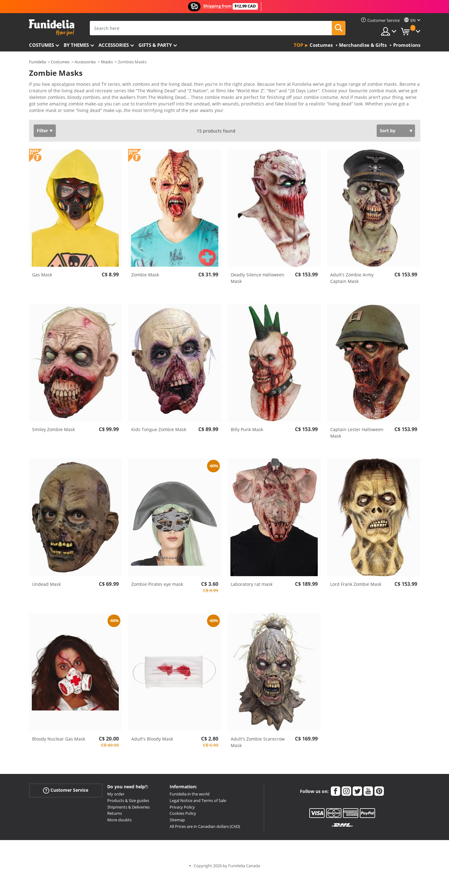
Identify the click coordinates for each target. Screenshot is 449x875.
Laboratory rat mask (252, 584)
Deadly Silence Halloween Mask (257, 278)
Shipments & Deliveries (128, 807)
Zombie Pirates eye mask (157, 584)
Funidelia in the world (190, 794)
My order (115, 794)
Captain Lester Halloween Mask (357, 432)
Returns (114, 813)
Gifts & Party (155, 45)
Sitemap (177, 820)
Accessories (114, 45)
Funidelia (37, 62)
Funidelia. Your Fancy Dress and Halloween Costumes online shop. (51, 27)
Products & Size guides (128, 800)
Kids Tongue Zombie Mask (158, 429)
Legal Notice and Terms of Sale (198, 800)
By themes (76, 45)
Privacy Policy (182, 807)
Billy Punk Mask (247, 429)
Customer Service (65, 790)
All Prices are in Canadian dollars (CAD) (205, 826)
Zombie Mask (145, 275)
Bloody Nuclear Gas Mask (58, 739)
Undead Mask (46, 584)
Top (298, 45)
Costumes (41, 45)
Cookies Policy (183, 813)
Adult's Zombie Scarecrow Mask (258, 742)
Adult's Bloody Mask (152, 739)
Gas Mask (42, 275)
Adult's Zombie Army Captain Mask (352, 278)
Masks (107, 62)
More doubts (119, 820)
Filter (42, 131)
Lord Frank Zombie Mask (355, 584)
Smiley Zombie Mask (53, 429)
